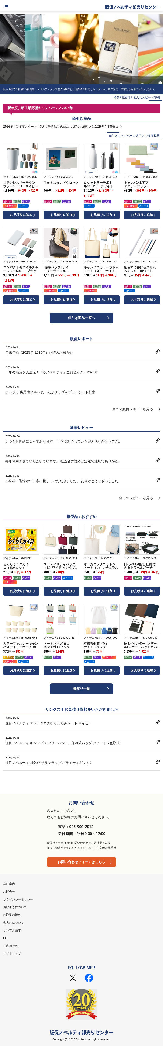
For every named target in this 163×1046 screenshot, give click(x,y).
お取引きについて (15, 907)
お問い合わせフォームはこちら (81, 862)
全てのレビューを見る (136, 498)
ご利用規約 (10, 946)
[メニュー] (6, 6)
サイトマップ (12, 953)
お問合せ (9, 891)
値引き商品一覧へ (81, 318)
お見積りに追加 (21, 215)
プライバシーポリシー (18, 899)
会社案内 (9, 884)
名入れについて (13, 922)
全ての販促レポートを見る (132, 409)
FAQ (6, 938)
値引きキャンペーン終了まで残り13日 (134, 135)
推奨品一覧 (81, 689)
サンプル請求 (12, 930)
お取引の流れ (12, 914)
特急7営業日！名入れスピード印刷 (137, 97)
